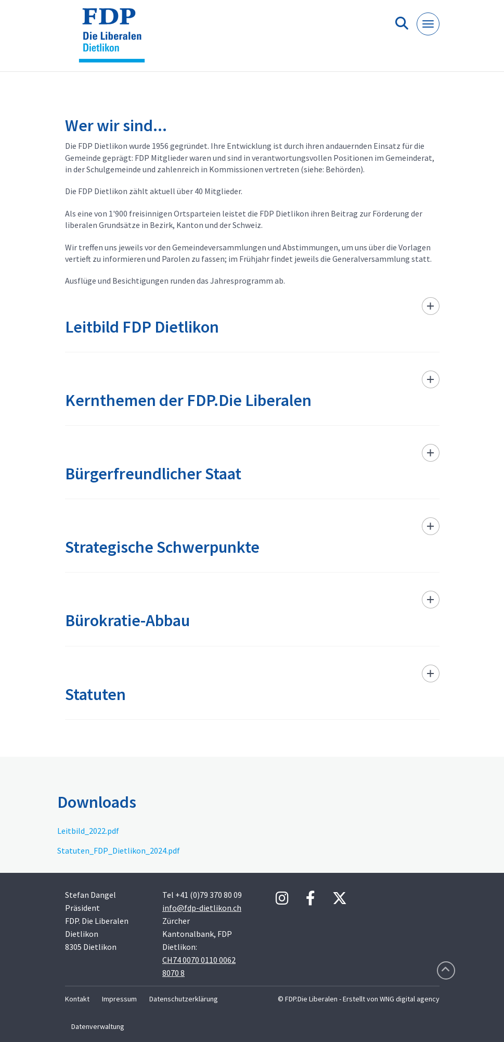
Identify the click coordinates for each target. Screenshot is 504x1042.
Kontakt (77, 998)
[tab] (252, 324)
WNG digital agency (410, 998)
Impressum (119, 998)
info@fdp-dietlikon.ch (201, 908)
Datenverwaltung (97, 1026)
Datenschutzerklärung (183, 998)
